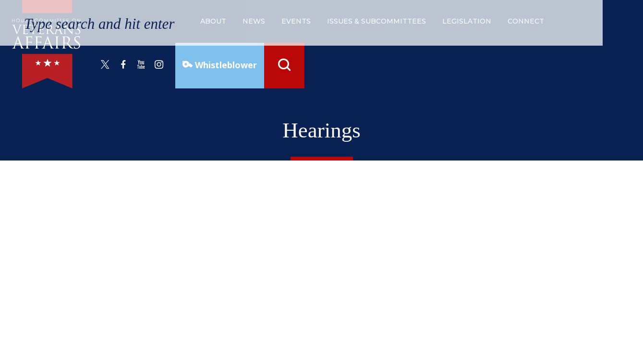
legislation (466, 21)
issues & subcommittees (376, 21)
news (254, 21)
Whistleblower (225, 65)
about (213, 21)
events (296, 21)
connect (526, 21)
